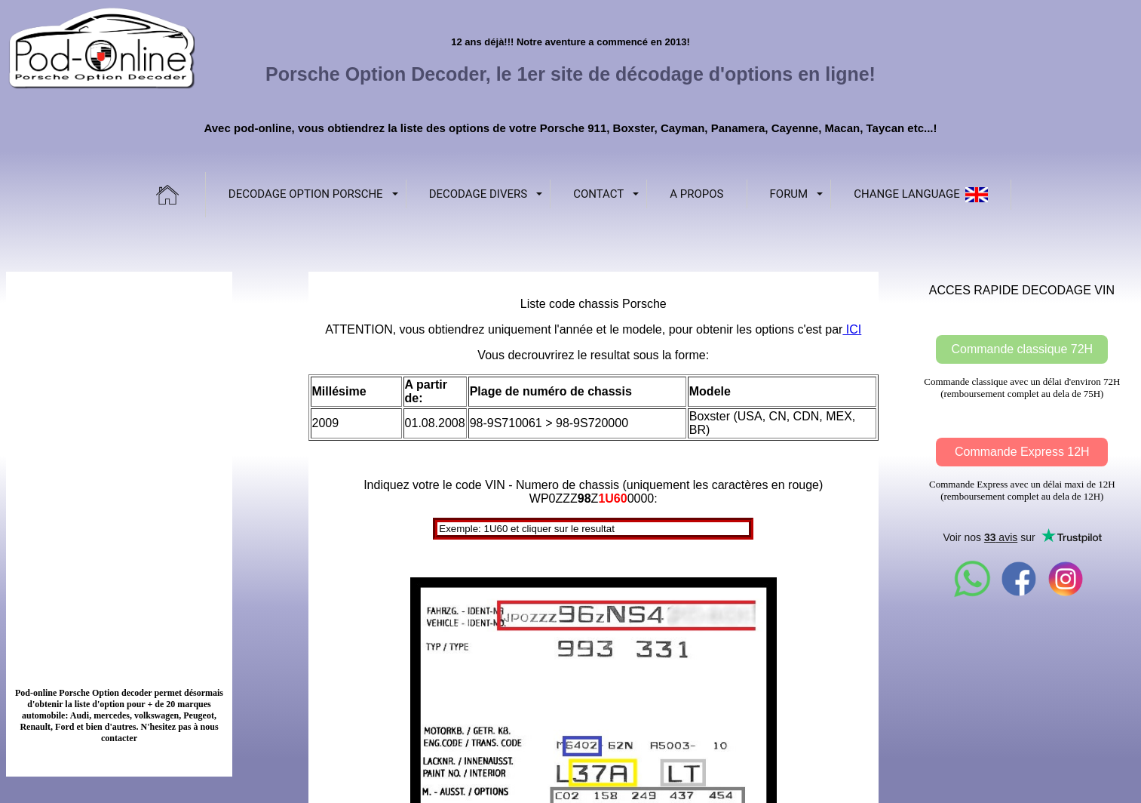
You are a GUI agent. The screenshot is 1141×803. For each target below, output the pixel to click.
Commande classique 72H (1022, 349)
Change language (921, 194)
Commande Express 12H (1022, 451)
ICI (851, 329)
